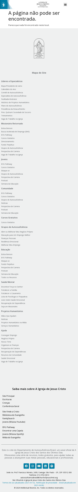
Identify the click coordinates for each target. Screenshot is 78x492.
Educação (5, 249)
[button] (65, 5)
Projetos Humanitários (12, 311)
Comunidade (7, 188)
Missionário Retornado (12, 123)
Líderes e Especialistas (11, 81)
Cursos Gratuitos (9, 217)
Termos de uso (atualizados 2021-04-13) (18, 483)
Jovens (4, 159)
